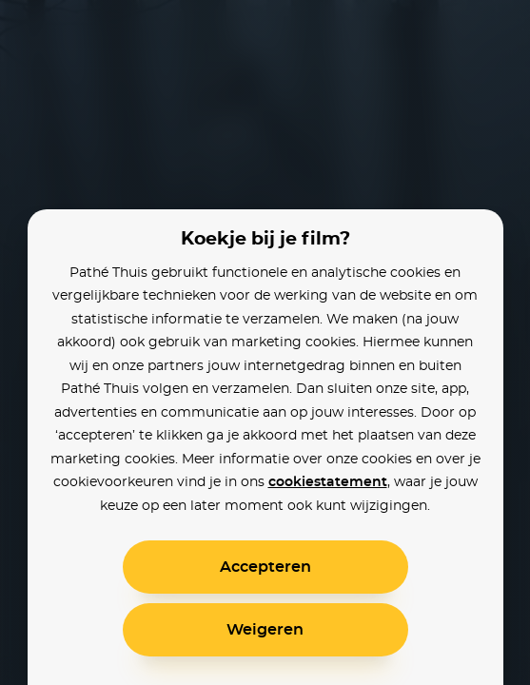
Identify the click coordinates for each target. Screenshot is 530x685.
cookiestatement (327, 482)
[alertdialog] (265, 342)
